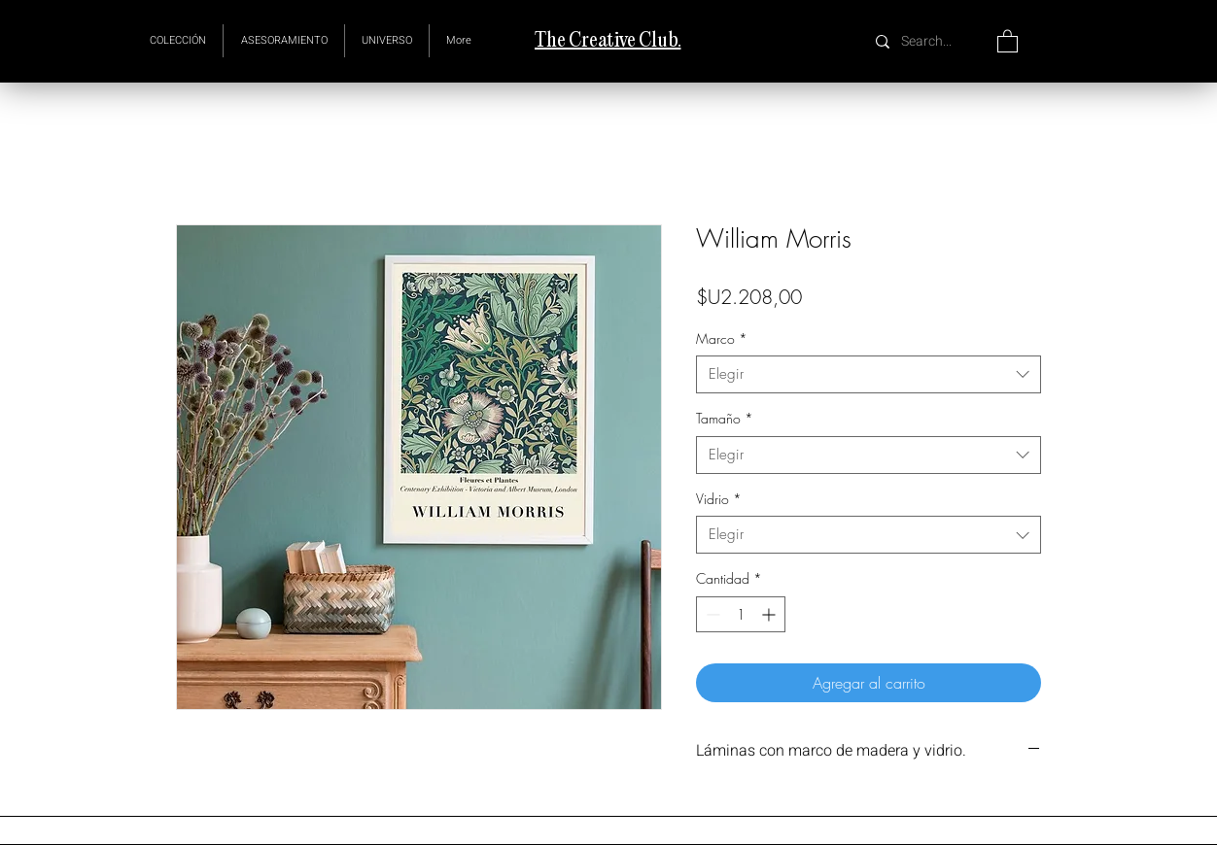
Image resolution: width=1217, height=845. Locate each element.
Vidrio (719, 499)
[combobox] (868, 374)
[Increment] (770, 614)
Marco (722, 338)
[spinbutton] (740, 614)
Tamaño (724, 418)
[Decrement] (711, 614)
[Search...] (928, 41)
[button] (387, 40)
